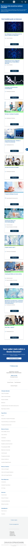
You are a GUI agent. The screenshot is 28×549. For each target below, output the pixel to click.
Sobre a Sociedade (5, 393)
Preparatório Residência (6, 440)
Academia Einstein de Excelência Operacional (10, 405)
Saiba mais (14, 44)
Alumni (2, 415)
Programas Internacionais (6, 424)
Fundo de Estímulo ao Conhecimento (8, 421)
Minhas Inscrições (4, 504)
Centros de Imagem (5, 469)
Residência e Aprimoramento (6, 443)
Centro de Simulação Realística (7, 472)
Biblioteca (3, 402)
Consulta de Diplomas (5, 501)
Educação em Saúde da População (8, 418)
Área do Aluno (4, 494)
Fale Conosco (4, 510)
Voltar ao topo (14, 365)
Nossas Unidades (4, 399)
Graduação (3, 437)
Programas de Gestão (5, 456)
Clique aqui (12, 531)
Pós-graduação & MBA (5, 446)
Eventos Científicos (5, 459)
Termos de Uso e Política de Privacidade (14, 542)
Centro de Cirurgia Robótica (6, 475)
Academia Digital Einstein (6, 462)
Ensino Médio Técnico (5, 431)
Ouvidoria (3, 513)
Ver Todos (3, 488)
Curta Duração (4, 453)
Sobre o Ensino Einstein (5, 396)
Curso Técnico (4, 434)
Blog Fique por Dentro (5, 408)
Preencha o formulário (14, 358)
